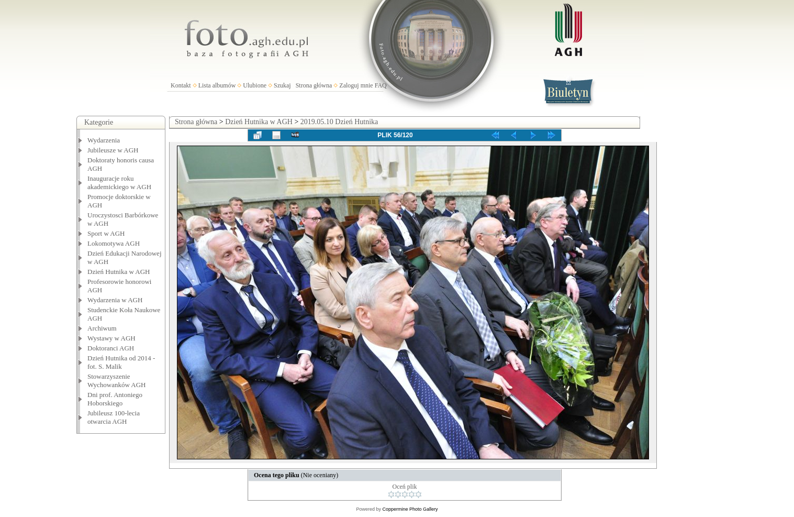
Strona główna (314, 85)
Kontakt (181, 85)
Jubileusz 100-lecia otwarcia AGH (113, 417)
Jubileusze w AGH (113, 150)
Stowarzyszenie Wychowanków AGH (116, 380)
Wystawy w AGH (111, 338)
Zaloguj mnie (356, 85)
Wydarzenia (103, 140)
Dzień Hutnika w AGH (118, 272)
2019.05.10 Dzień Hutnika (339, 122)
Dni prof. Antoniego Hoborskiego (114, 399)
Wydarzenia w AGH (114, 300)
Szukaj (282, 85)
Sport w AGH (106, 233)
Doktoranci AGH (110, 348)
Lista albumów (217, 85)
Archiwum (102, 328)
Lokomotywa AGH (113, 243)
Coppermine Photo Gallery (410, 509)
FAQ (381, 85)
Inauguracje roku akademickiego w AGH (119, 182)
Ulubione (254, 85)
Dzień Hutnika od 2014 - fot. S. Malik (121, 362)
